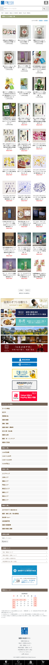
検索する (5, 541)
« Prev (21, 290)
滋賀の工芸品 (6, 442)
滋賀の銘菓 (5, 420)
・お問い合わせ (24, 654)
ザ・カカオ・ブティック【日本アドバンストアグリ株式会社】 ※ (39, 223)
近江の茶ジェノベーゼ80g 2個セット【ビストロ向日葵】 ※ (39, 93)
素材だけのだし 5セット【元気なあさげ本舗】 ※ (39, 41)
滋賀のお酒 (5, 435)
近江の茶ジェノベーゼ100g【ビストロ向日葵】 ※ (24, 92)
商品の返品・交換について (10, 555)
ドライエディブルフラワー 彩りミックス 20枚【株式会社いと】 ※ (24, 171)
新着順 (46, 20)
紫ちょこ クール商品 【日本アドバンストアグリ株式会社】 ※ (24, 67)
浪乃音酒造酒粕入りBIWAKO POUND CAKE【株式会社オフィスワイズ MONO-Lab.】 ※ (39, 69)
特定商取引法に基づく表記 (10, 561)
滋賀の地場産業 (6, 525)
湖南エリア (5, 481)
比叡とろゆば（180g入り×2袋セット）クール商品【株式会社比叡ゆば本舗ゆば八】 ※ (24, 121)
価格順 (41, 20)
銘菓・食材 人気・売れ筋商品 (10, 513)
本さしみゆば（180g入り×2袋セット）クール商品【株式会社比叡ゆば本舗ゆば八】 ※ (39, 121)
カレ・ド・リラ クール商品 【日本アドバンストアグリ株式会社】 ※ (9, 275)
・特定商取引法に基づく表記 (24, 649)
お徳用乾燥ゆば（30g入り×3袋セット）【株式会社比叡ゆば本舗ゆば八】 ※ (39, 275)
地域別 (6, 13)
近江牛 (4, 412)
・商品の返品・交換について (24, 647)
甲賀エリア (5, 485)
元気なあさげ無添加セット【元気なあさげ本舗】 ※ (9, 41)
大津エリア (5, 477)
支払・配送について (8, 552)
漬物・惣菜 (5, 423)
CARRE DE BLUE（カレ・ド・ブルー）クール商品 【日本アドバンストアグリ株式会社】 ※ (9, 224)
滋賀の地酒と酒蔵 (7, 528)
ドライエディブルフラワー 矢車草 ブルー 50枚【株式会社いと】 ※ (24, 197)
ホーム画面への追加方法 (9, 558)
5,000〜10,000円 (7, 460)
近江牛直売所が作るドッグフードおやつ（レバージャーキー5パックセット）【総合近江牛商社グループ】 (9, 251)
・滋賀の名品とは (24, 641)
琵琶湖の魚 (5, 416)
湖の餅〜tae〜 (6, 517)
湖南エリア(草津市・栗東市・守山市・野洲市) (20, 13)
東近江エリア (6, 488)
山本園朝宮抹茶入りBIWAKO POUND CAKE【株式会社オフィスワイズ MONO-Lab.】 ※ (9, 120)
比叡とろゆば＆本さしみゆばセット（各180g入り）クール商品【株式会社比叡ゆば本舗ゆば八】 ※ (24, 146)
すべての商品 (6, 408)
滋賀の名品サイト (25, 638)
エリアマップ (6, 473)
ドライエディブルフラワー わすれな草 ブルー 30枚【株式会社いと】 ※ (9, 197)
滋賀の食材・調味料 (7, 427)
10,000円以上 (6, 463)
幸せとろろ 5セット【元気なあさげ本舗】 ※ (24, 41)
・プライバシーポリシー (24, 652)
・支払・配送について (24, 645)
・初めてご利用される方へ (25, 643)
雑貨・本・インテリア (8, 438)
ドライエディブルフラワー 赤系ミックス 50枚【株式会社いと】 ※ (39, 145)
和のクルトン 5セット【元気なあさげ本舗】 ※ (9, 67)
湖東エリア (5, 492)
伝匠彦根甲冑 (6, 521)
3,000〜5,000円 (6, 456)
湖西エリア (5, 500)
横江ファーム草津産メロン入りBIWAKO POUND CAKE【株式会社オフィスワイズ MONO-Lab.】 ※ (9, 94)
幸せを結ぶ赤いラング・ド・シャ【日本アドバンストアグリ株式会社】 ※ (24, 223)
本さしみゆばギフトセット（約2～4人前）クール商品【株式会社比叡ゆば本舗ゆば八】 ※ (9, 146)
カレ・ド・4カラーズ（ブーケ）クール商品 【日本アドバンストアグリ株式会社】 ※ (24, 250)
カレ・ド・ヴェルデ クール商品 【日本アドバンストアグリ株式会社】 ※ (24, 275)
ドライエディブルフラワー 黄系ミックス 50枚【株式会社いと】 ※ (9, 171)
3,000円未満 (5, 452)
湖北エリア (5, 496)
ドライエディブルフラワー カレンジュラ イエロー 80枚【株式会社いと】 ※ (39, 171)
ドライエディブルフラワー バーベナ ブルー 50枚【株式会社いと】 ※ (39, 197)
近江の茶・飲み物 (7, 431)
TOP (2, 13)
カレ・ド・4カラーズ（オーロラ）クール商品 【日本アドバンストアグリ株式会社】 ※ (39, 250)
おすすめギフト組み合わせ (9, 510)
